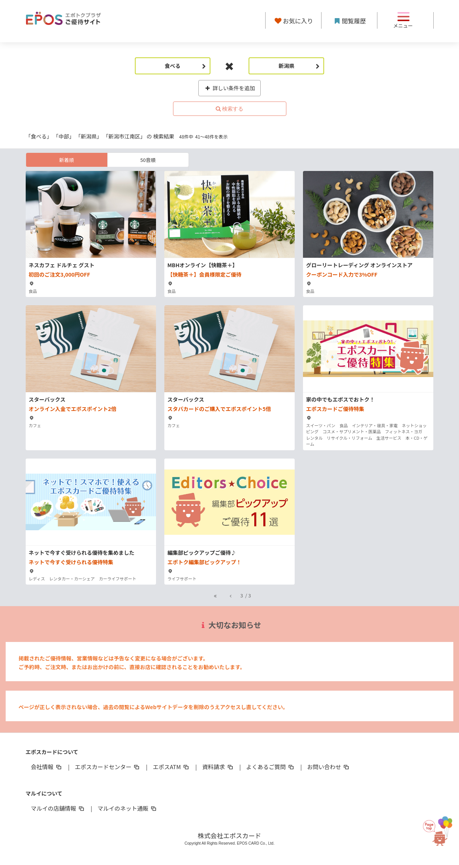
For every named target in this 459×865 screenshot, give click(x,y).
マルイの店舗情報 (58, 808)
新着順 (66, 159)
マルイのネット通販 (127, 808)
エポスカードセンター (108, 767)
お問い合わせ (328, 767)
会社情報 (47, 767)
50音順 (147, 159)
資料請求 (218, 767)
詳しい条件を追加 (229, 88)
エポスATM (171, 767)
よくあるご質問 (270, 767)
